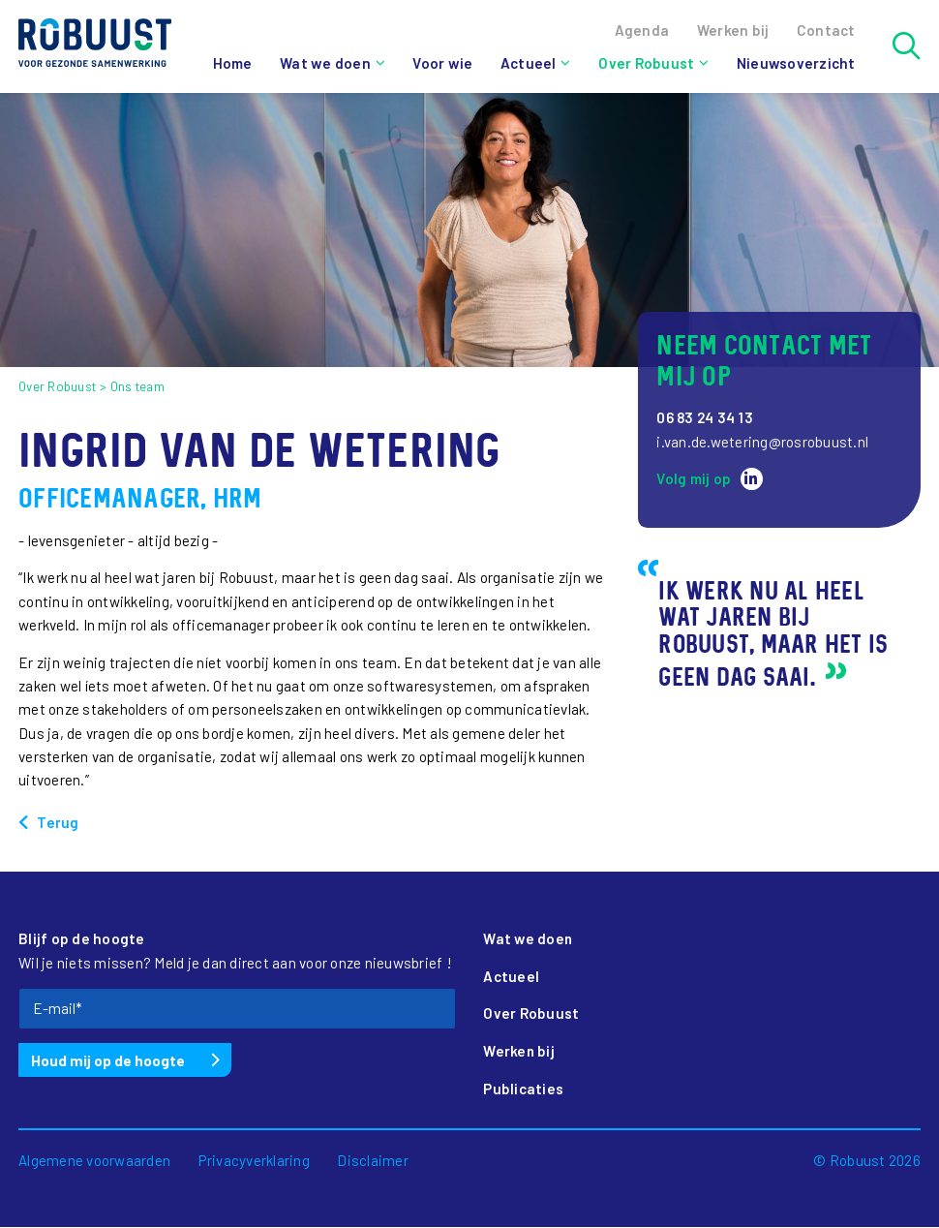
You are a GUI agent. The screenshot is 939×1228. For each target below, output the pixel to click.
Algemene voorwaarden (94, 1161)
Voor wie (441, 63)
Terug (57, 822)
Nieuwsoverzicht (795, 63)
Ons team (137, 386)
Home (232, 63)
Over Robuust (645, 63)
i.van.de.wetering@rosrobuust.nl (762, 441)
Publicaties (523, 1089)
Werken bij (519, 1051)
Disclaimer (373, 1161)
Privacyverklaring (254, 1161)
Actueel (528, 63)
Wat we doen (324, 63)
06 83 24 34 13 (706, 417)
